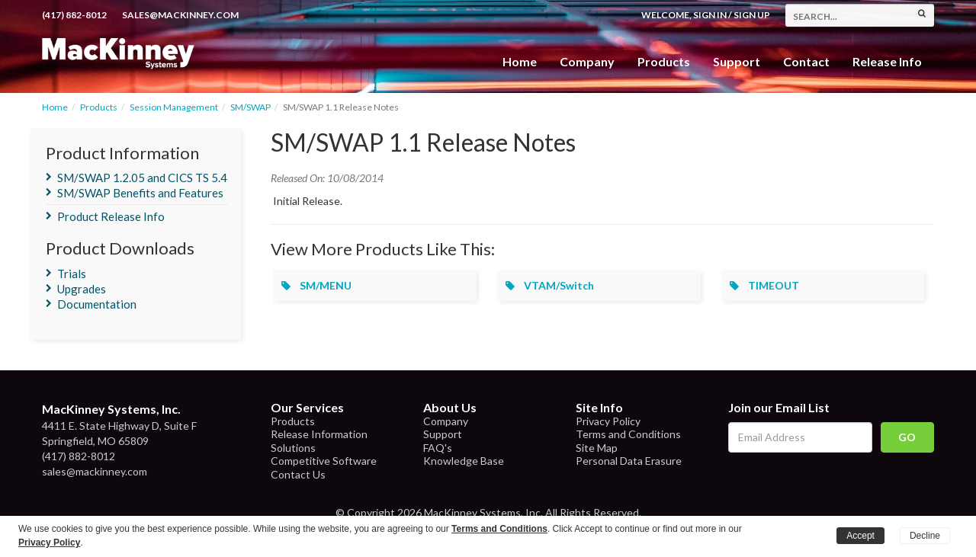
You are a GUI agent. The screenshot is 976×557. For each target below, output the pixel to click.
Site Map (597, 447)
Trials (71, 273)
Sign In (710, 15)
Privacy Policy (608, 421)
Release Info (887, 61)
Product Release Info (111, 216)
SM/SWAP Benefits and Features (140, 193)
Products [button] (663, 61)
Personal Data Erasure (629, 460)
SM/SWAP (250, 107)
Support (736, 61)
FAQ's (437, 447)
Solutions (293, 447)
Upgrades (81, 289)
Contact (806, 61)
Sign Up (752, 15)
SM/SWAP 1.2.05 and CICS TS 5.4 (142, 177)
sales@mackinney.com (180, 15)
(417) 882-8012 (74, 15)
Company (587, 61)
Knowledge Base (463, 460)
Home (519, 61)
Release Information (319, 433)
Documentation (96, 304)
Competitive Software (324, 460)
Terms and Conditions (628, 433)
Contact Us (298, 474)
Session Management (174, 107)
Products (98, 107)
